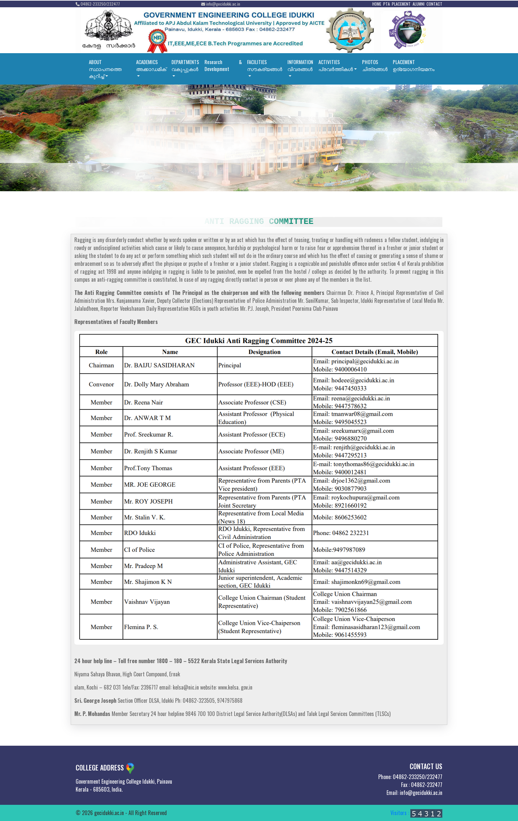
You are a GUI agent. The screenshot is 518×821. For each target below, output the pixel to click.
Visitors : (416, 813)
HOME (376, 4)
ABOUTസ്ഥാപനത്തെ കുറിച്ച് (105, 68)
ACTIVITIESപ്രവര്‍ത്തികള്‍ (335, 65)
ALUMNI (419, 4)
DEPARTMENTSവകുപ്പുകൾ (185, 65)
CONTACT (434, 4)
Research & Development (223, 65)
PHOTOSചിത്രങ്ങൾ (375, 65)
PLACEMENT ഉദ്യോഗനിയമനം (413, 65)
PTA (386, 4)
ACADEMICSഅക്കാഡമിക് (151, 65)
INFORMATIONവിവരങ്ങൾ (300, 65)
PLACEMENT (401, 4)
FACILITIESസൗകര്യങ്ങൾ (264, 65)
